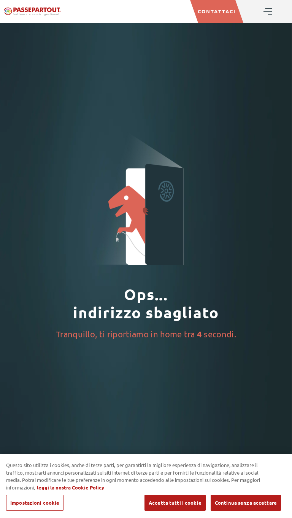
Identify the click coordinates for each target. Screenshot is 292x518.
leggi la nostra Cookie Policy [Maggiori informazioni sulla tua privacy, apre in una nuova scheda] (70, 487)
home (171, 334)
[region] (146, 486)
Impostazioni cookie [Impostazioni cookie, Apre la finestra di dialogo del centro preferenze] (34, 502)
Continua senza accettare (246, 502)
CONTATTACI (217, 11)
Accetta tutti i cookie (175, 502)
